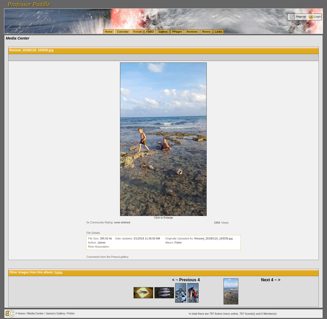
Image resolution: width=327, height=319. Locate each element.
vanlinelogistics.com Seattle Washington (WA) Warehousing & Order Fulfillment (144, 2)
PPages (177, 31)
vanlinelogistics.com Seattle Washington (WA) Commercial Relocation (234, 2)
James (102, 242)
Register (298, 16)
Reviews (192, 31)
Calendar (123, 31)
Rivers (206, 31)
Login (314, 16)
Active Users (222, 313)
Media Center (35, 313)
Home (109, 31)
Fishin (178, 242)
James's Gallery (55, 313)
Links (218, 31)
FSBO (150, 31)
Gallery (163, 31)
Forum (137, 31)
